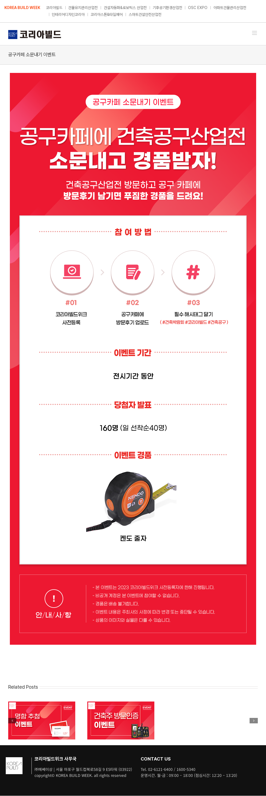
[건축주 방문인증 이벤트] (120, 704)
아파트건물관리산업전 (229, 7)
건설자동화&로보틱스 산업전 (125, 7)
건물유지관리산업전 (83, 7)
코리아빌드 (54, 7)
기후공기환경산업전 (167, 7)
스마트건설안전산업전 (145, 14)
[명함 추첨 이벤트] (41, 704)
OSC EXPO (197, 7)
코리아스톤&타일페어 (107, 14)
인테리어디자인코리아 (68, 14)
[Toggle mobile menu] (255, 33)
